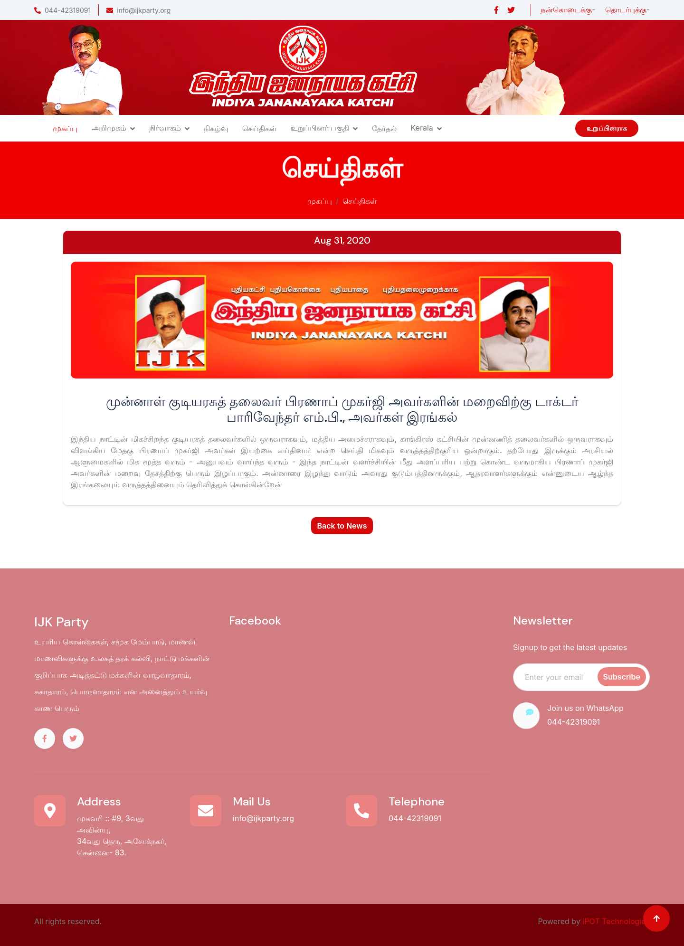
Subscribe (621, 676)
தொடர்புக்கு (625, 9)
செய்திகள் (259, 128)
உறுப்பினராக (607, 128)
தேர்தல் (384, 128)
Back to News (342, 525)
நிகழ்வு (216, 128)
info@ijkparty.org (138, 10)
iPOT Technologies (616, 921)
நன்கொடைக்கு (566, 9)
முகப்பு (65, 128)
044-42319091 (62, 10)
